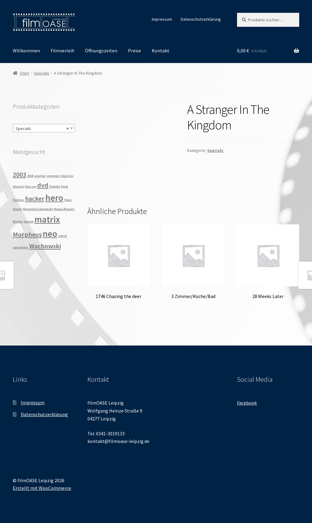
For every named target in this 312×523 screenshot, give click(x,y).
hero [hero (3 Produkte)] (54, 197)
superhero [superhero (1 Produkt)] (20, 247)
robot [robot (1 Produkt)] (62, 236)
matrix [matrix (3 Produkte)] (47, 219)
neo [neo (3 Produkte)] (50, 233)
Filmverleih (62, 50)
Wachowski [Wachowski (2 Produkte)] (45, 246)
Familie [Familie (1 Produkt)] (54, 186)
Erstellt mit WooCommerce (42, 488)
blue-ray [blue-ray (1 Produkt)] (67, 176)
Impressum (162, 19)
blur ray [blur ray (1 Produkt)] (30, 186)
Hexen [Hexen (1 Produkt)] (17, 209)
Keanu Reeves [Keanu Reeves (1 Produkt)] (64, 209)
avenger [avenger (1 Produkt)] (40, 176)
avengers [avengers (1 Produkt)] (53, 176)
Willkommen (26, 50)
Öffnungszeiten (101, 50)
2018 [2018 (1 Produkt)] (30, 176)
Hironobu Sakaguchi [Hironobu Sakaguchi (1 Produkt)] (38, 209)
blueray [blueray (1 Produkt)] (18, 186)
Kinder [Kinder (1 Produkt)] (18, 221)
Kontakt (160, 50)
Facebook (247, 403)
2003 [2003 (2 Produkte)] (19, 174)
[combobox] (44, 128)
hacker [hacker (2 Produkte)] (34, 198)
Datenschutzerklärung (201, 19)
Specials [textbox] (42, 128)
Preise (134, 50)
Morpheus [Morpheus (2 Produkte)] (27, 234)
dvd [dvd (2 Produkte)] (42, 185)
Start (24, 73)
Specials (41, 73)
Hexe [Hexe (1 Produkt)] (68, 200)
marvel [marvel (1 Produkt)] (28, 221)
